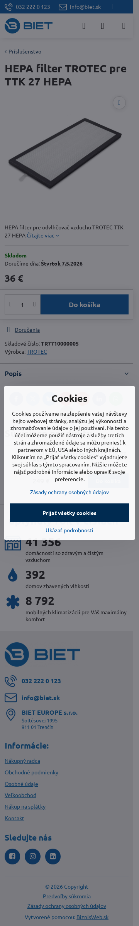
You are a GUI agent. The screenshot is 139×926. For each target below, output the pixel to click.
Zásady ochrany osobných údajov (69, 491)
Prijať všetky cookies (69, 512)
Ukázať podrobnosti (69, 530)
